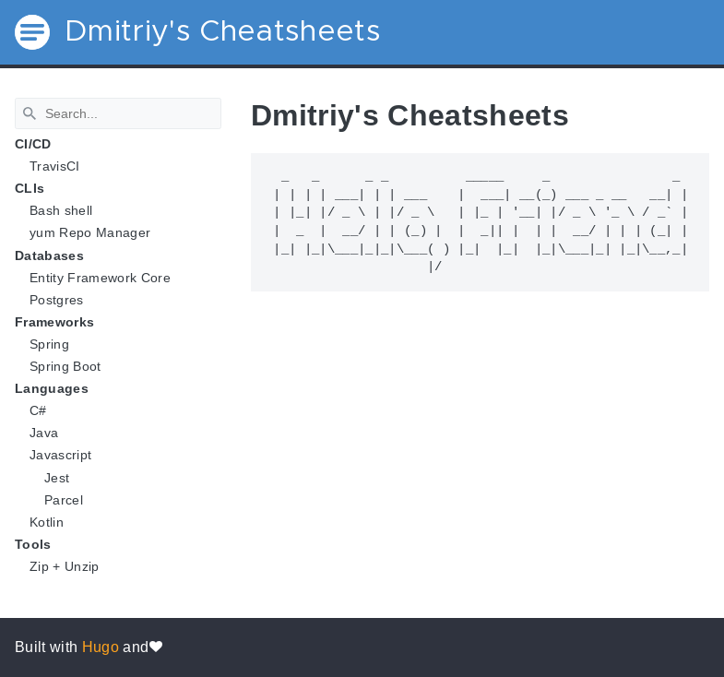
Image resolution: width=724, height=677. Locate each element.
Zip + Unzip (65, 566)
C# (38, 410)
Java (44, 432)
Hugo (100, 647)
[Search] (118, 113)
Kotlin (47, 522)
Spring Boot (65, 366)
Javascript (60, 454)
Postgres (57, 299)
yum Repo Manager (90, 232)
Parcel (63, 500)
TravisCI (55, 166)
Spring (49, 344)
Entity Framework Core (100, 277)
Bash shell (61, 210)
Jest (56, 477)
